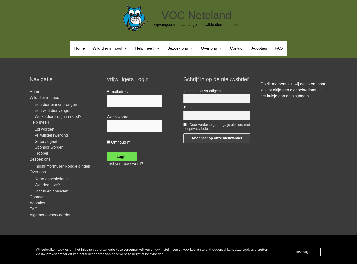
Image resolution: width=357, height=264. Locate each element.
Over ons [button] (209, 48)
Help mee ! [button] (144, 48)
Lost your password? (125, 164)
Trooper (41, 153)
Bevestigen (304, 251)
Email (187, 108)
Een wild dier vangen (53, 110)
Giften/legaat (46, 141)
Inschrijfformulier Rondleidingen (62, 166)
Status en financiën (51, 191)
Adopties (259, 48)
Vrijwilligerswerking (51, 135)
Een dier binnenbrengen (56, 104)
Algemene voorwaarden (51, 215)
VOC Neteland (196, 15)
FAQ (279, 48)
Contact (236, 48)
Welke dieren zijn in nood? (58, 117)
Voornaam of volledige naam (205, 91)
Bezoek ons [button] (177, 48)
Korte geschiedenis (51, 179)
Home (79, 48)
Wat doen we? (47, 185)
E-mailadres (117, 92)
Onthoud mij (119, 142)
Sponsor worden (49, 147)
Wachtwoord (117, 117)
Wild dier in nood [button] (107, 48)
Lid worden (44, 129)
